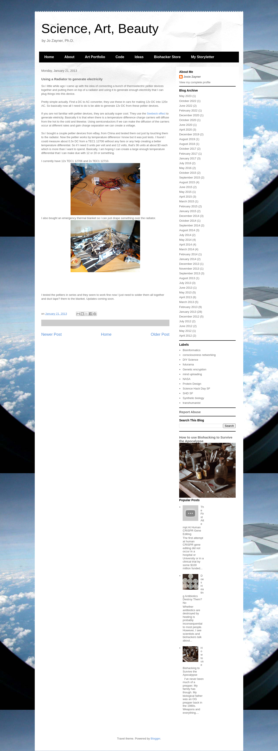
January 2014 (187, 259)
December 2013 (189, 263)
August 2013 (187, 278)
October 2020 (187, 120)
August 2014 (187, 230)
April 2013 (185, 297)
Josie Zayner (192, 76)
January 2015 (187, 211)
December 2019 (189, 134)
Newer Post (51, 334)
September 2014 (189, 225)
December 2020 (189, 115)
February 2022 (188, 110)
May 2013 (185, 292)
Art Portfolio (95, 57)
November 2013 (189, 268)
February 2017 (188, 153)
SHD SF (188, 393)
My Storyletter (202, 57)
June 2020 (185, 124)
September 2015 (189, 177)
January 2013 (187, 311)
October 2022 (187, 101)
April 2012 (185, 335)
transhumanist (191, 402)
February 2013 (188, 307)
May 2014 (185, 239)
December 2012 (189, 316)
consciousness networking (199, 355)
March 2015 (186, 201)
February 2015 (188, 206)
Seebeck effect (156, 113)
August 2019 (187, 139)
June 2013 (185, 287)
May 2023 (185, 96)
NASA (186, 379)
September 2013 (189, 273)
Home (49, 57)
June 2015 (185, 187)
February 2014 (188, 254)
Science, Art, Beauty (100, 28)
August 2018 (187, 144)
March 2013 (186, 302)
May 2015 (185, 191)
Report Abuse (190, 412)
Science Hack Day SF (196, 388)
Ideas (139, 57)
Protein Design (192, 383)
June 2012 (185, 326)
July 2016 (185, 163)
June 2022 (185, 105)
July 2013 (185, 283)
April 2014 (185, 244)
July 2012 (185, 321)
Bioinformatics (191, 350)
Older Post (160, 334)
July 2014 (185, 235)
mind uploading (192, 374)
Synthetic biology (193, 398)
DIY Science (190, 359)
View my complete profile (194, 82)
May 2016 (185, 168)
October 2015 (187, 172)
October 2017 (187, 148)
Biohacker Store (167, 57)
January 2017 (187, 158)
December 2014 (189, 216)
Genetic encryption (194, 369)
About (69, 57)
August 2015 (187, 182)
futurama (188, 364)
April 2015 (185, 196)
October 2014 (187, 220)
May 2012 (185, 330)
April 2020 (185, 129)
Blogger (155, 738)
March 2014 (186, 249)
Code (120, 57)
